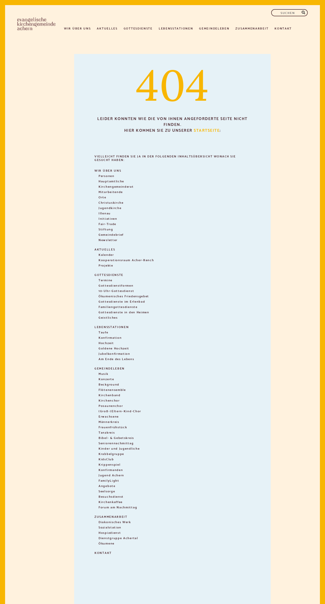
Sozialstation (110, 527)
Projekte (106, 265)
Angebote (107, 485)
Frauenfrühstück (113, 427)
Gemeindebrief (111, 234)
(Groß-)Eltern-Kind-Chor (120, 411)
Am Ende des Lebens (116, 358)
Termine (105, 280)
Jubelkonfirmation (114, 353)
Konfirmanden (111, 469)
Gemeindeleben (214, 28)
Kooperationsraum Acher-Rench (126, 259)
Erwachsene (109, 416)
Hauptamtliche (111, 181)
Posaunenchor (111, 405)
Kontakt (283, 28)
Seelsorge (107, 491)
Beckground (109, 384)
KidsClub (106, 459)
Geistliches (108, 317)
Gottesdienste (138, 28)
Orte (102, 197)
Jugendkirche (110, 207)
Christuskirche (111, 202)
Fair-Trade (107, 223)
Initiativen (108, 218)
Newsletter (108, 239)
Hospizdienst (110, 532)
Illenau (105, 213)
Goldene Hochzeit (114, 348)
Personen (107, 175)
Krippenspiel (109, 464)
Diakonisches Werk (115, 521)
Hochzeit (106, 342)
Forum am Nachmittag (118, 507)
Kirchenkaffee (111, 501)
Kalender (106, 254)
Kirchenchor (109, 400)
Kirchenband (110, 394)
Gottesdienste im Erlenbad (122, 301)
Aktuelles (107, 28)
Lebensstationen (176, 28)
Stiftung (106, 229)
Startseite (207, 129)
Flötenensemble (112, 389)
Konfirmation (110, 337)
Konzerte (106, 378)
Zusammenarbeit (251, 28)
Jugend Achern (111, 475)
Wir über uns (77, 28)
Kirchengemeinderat (116, 186)
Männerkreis (109, 421)
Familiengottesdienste (118, 306)
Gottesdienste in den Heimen (124, 312)
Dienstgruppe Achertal (118, 537)
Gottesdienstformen (116, 285)
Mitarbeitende (111, 191)
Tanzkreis (107, 432)
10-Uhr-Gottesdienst (116, 290)
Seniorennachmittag (116, 443)
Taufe (103, 332)
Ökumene (107, 543)
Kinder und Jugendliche (119, 448)
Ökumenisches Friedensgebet (124, 296)
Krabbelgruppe (111, 453)
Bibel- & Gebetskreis (116, 437)
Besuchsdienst (111, 496)
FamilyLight (109, 480)
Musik (103, 373)
